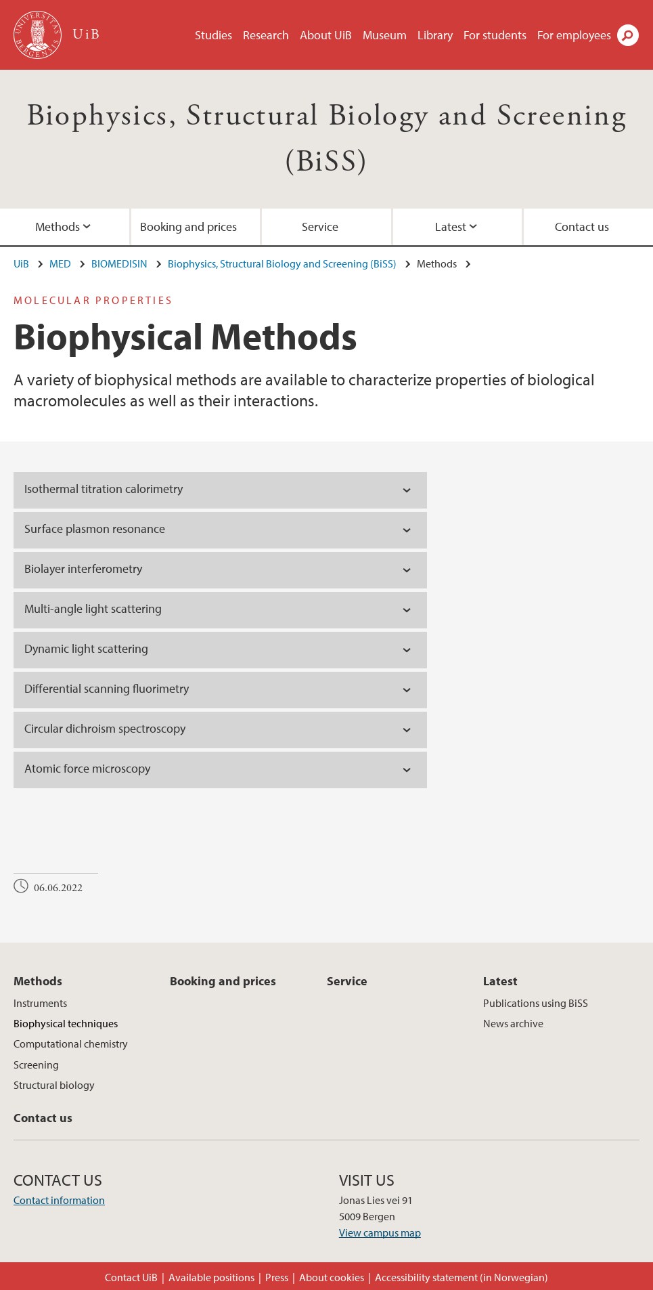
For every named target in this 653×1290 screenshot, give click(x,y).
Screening (36, 1064)
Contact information (59, 1200)
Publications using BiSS (535, 1003)
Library (435, 35)
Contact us (582, 226)
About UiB (326, 35)
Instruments (40, 1003)
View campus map (380, 1232)
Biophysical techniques (66, 1023)
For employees (574, 35)
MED (60, 263)
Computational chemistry (71, 1043)
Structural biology (54, 1085)
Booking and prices (188, 226)
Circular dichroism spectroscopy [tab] (104, 728)
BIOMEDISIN (119, 263)
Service (320, 226)
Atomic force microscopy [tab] (87, 768)
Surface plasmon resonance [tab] (94, 528)
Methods (57, 226)
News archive (513, 1023)
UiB (21, 263)
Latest (450, 226)
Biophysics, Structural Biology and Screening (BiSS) (282, 263)
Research (266, 35)
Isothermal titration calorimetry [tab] (103, 488)
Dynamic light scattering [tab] (86, 648)
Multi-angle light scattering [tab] (93, 608)
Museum (385, 35)
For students (495, 35)
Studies (213, 35)
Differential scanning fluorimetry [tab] (106, 688)
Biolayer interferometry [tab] (83, 568)
